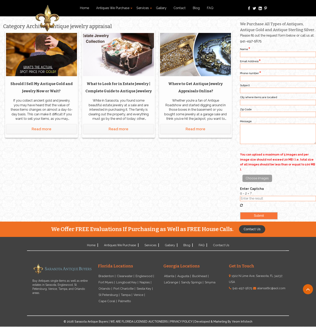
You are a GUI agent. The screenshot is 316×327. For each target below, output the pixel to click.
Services (144, 8)
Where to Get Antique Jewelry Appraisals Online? (195, 87)
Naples (145, 282)
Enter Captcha (252, 189)
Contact (180, 8)
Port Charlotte (123, 289)
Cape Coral (107, 302)
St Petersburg (108, 295)
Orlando (104, 289)
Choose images (257, 178)
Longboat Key (126, 282)
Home (84, 8)
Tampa (126, 295)
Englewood (144, 276)
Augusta (183, 276)
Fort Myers (106, 282)
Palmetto (124, 302)
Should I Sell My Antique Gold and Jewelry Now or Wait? (41, 87)
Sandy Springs (191, 282)
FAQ (210, 8)
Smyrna (210, 282)
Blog (196, 8)
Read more (41, 128)
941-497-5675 (251, 41)
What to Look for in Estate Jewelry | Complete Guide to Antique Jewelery (118, 87)
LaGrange (171, 282)
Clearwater (125, 276)
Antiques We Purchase (114, 8)
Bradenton (106, 276)
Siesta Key (144, 289)
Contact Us (221, 245)
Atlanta (169, 276)
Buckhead (199, 276)
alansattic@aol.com (271, 288)
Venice (138, 295)
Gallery (161, 8)
